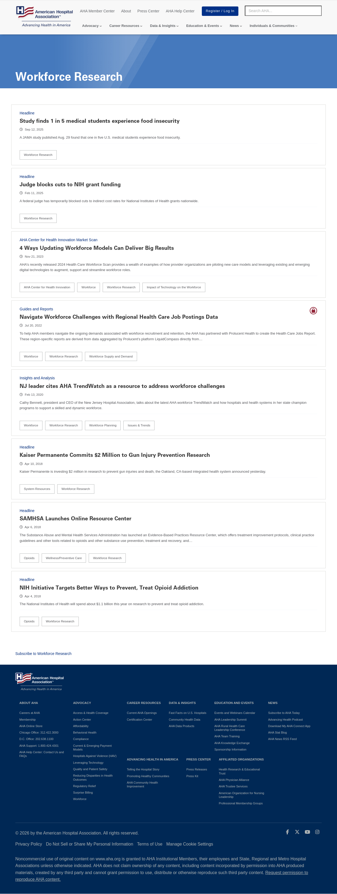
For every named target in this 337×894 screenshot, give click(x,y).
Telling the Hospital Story (143, 769)
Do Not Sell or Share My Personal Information (89, 844)
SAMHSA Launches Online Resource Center (75, 518)
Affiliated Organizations (241, 759)
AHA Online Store (30, 726)
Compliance (81, 739)
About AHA (28, 702)
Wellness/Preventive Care (64, 558)
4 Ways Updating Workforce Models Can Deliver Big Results (97, 248)
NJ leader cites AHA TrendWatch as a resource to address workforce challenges (122, 386)
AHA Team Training (227, 736)
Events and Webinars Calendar (234, 712)
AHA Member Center (97, 11)
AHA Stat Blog (277, 732)
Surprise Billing (83, 792)
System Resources (37, 488)
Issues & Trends (139, 425)
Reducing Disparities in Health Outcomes (93, 777)
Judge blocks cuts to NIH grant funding (70, 184)
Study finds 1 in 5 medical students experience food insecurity (100, 121)
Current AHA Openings (142, 712)
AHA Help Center (180, 11)
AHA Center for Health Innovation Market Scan (58, 240)
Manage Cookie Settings (189, 844)
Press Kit (192, 776)
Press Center (148, 11)
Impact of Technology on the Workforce (174, 287)
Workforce (88, 287)
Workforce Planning (103, 425)
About (126, 11)
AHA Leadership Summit (230, 719)
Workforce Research (38, 154)
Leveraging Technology (88, 762)
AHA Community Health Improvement (142, 784)
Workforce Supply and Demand (111, 356)
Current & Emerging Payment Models (92, 747)
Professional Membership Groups (241, 803)
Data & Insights (162, 26)
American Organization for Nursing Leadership (241, 794)
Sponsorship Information (230, 749)
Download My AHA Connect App (289, 726)
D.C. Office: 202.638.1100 (36, 739)
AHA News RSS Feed (282, 739)
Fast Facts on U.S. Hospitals (187, 712)
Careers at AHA (29, 712)
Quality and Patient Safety (90, 769)
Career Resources (124, 26)
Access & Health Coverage (90, 712)
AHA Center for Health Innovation (47, 287)
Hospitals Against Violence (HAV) (95, 756)
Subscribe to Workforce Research (43, 653)
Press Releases (196, 769)
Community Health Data (184, 719)
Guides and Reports (36, 309)
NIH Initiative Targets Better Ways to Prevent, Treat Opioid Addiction (109, 587)
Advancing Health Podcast (285, 719)
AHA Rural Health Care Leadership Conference (229, 727)
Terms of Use (149, 844)
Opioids (29, 558)
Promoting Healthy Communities (148, 776)
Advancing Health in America (152, 759)
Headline (27, 113)
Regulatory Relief (84, 786)
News (234, 26)
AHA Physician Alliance (234, 779)
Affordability (80, 726)
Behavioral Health (84, 732)
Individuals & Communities (272, 26)
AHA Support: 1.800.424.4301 (39, 745)
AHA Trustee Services (233, 786)
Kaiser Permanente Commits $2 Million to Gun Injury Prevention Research (115, 455)
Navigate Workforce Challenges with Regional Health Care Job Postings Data (119, 317)
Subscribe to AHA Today (284, 712)
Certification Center (139, 719)
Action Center (82, 719)
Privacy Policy (28, 844)
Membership (27, 719)
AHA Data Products (181, 726)
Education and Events (234, 702)
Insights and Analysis (37, 378)
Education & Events (202, 26)
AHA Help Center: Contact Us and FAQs (41, 754)
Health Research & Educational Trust (239, 771)
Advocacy (90, 26)
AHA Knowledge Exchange (232, 743)
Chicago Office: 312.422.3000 (38, 732)
